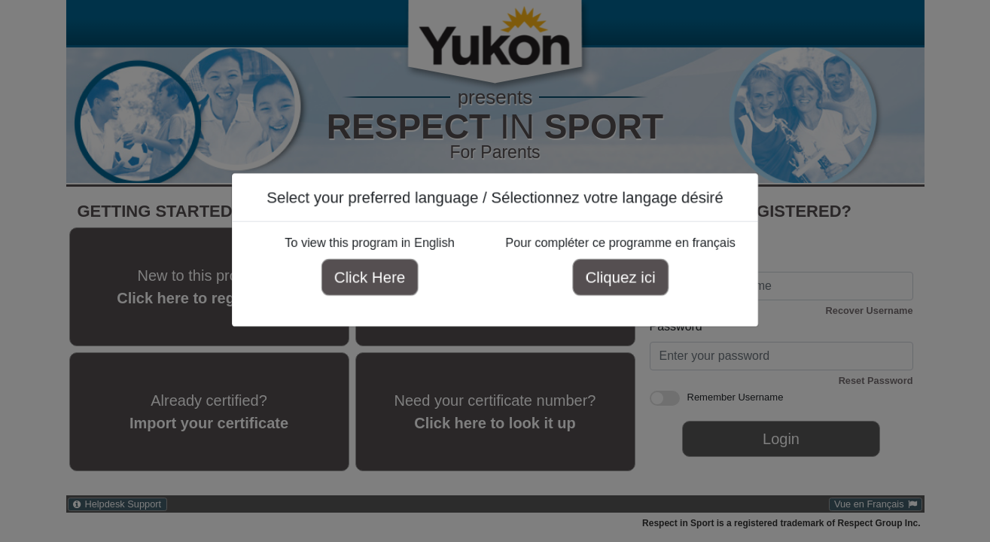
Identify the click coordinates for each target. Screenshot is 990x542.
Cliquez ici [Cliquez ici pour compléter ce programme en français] (614, 279)
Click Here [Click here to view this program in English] (376, 279)
